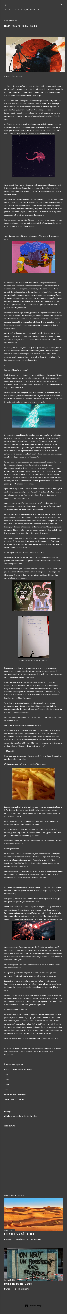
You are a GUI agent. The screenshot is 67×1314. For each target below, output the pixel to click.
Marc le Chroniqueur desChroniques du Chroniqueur (33, 393)
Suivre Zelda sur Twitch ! (14, 1099)
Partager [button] (8, 1112)
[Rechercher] (61, 4)
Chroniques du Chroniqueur (46, 104)
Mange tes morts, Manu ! (18, 1284)
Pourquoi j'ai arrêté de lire (19, 1234)
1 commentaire (22, 1289)
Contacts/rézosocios (26, 10)
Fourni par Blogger (33, 1305)
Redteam (52, 492)
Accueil (8, 10)
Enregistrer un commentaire (28, 1239)
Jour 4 (6, 1084)
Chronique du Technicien (25, 1116)
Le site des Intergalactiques (15, 1094)
